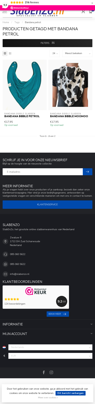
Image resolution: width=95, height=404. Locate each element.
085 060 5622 (17, 254)
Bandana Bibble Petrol (22, 116)
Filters (47, 43)
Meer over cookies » (48, 397)
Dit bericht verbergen (70, 393)
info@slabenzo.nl (19, 274)
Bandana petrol (33, 22)
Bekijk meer (57, 314)
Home (6, 22)
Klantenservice (47, 204)
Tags (17, 22)
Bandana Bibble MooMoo (69, 116)
